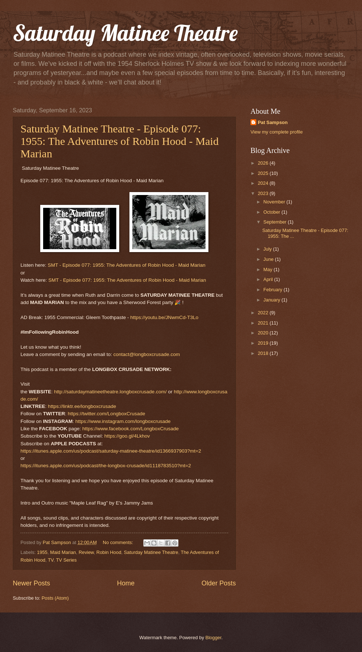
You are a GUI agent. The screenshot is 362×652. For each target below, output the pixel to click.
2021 (263, 323)
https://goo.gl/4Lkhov (127, 436)
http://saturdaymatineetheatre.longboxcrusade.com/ (110, 391)
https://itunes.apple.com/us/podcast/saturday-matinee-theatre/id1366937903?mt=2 (110, 451)
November (274, 202)
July (268, 249)
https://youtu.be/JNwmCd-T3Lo (164, 317)
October (272, 212)
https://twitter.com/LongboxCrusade (106, 413)
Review (86, 552)
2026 (263, 163)
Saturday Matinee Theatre (125, 32)
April (268, 279)
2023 (263, 193)
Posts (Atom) (55, 598)
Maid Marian (63, 552)
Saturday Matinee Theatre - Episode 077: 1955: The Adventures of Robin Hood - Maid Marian (119, 141)
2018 (263, 353)
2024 (263, 183)
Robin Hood (109, 552)
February (273, 289)
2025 (263, 173)
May (268, 269)
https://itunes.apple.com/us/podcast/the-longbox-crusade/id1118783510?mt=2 (105, 465)
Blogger (213, 637)
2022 (263, 312)
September (275, 222)
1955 (42, 552)
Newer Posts (31, 583)
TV (50, 560)
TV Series (66, 560)
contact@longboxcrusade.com (146, 354)
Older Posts (218, 583)
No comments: (119, 542)
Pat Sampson (273, 122)
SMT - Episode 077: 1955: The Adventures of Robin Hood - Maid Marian (126, 265)
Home (126, 583)
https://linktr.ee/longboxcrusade (82, 406)
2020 (263, 333)
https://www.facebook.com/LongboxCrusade (130, 428)
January (272, 300)
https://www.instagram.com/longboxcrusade (123, 421)
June (269, 259)
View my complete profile (276, 132)
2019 (263, 343)
